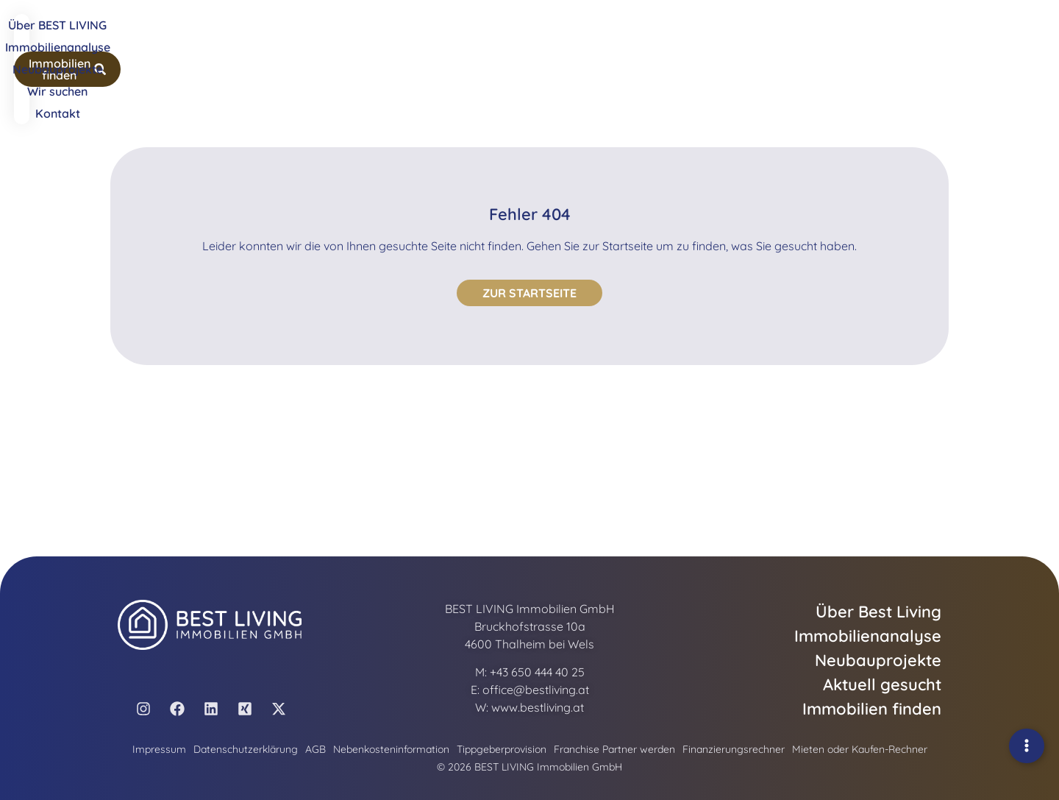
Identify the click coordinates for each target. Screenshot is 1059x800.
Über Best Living (878, 611)
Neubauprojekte (577, 38)
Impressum (159, 749)
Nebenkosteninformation (391, 749)
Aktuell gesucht (882, 684)
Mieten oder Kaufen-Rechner (859, 749)
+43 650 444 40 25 (537, 672)
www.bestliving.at (537, 707)
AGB (315, 749)
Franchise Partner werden (614, 749)
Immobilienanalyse (468, 38)
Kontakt (729, 38)
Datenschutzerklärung (245, 749)
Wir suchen (665, 38)
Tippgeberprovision (501, 749)
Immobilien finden (871, 708)
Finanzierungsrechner (733, 749)
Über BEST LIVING (354, 38)
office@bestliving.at (535, 689)
